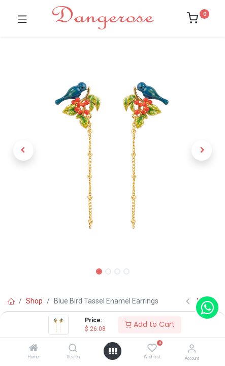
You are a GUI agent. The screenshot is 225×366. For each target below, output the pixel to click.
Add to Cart (149, 324)
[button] (23, 150)
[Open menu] (113, 351)
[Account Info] (192, 348)
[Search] (73, 349)
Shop (34, 301)
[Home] (33, 349)
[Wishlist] (152, 348)
